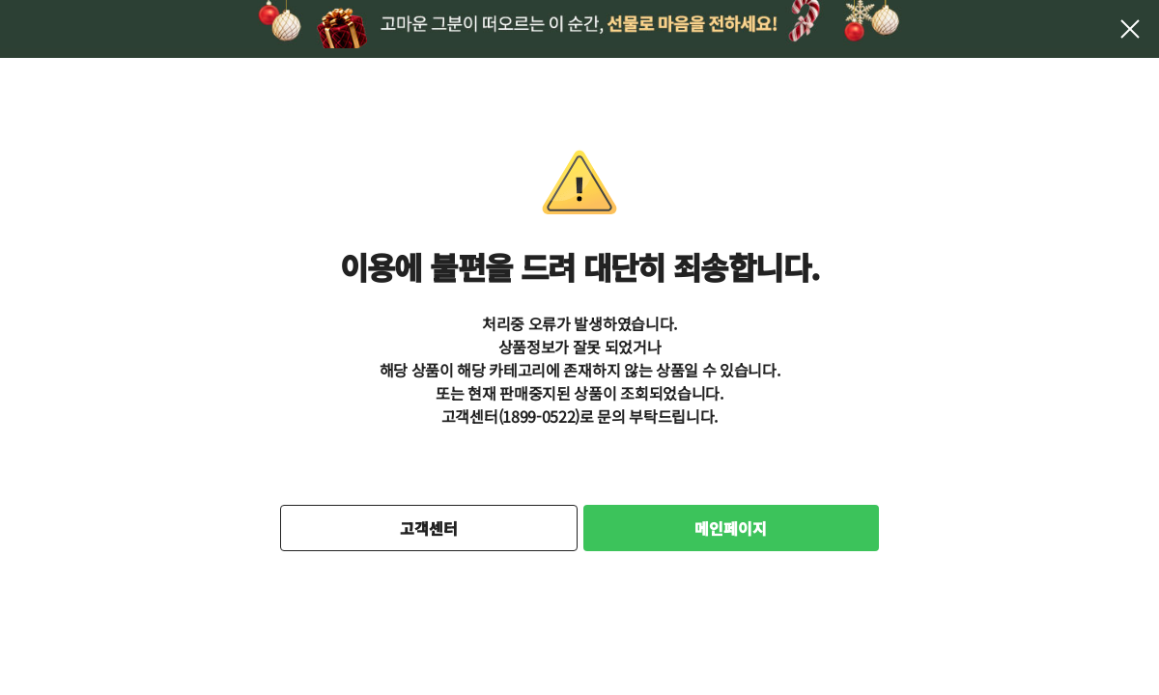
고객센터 (429, 528)
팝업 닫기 (1130, 29)
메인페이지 (730, 528)
